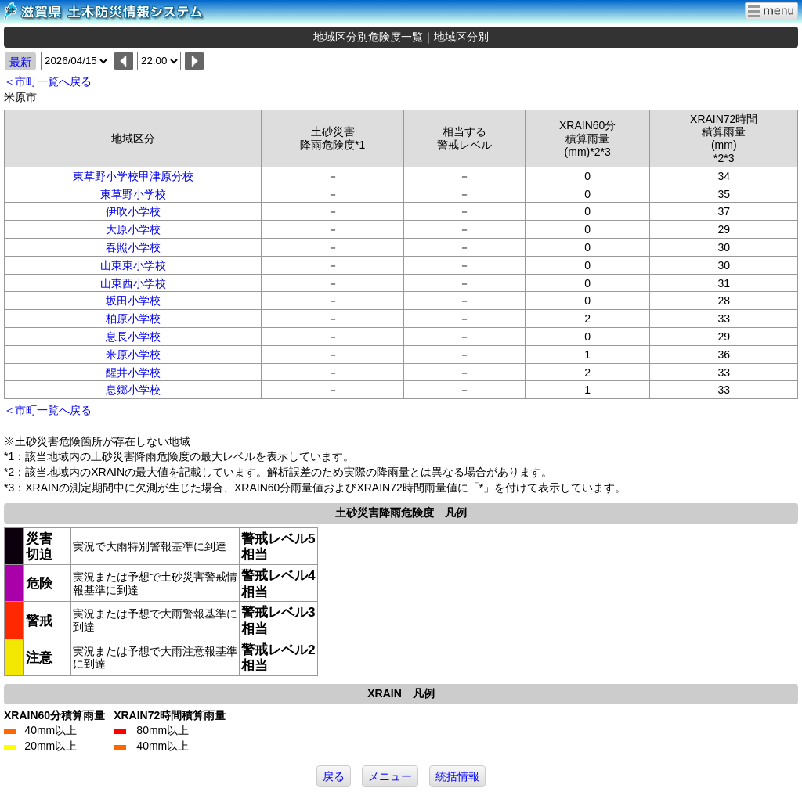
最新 (20, 62)
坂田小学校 (133, 300)
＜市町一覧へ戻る (48, 81)
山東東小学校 (133, 265)
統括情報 (457, 776)
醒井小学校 (133, 372)
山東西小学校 (133, 283)
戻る (334, 776)
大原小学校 (133, 229)
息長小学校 (133, 336)
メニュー (390, 776)
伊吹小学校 (133, 211)
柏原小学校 (133, 318)
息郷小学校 (133, 389)
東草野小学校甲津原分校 (133, 176)
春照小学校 (133, 247)
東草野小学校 (133, 194)
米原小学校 (133, 354)
